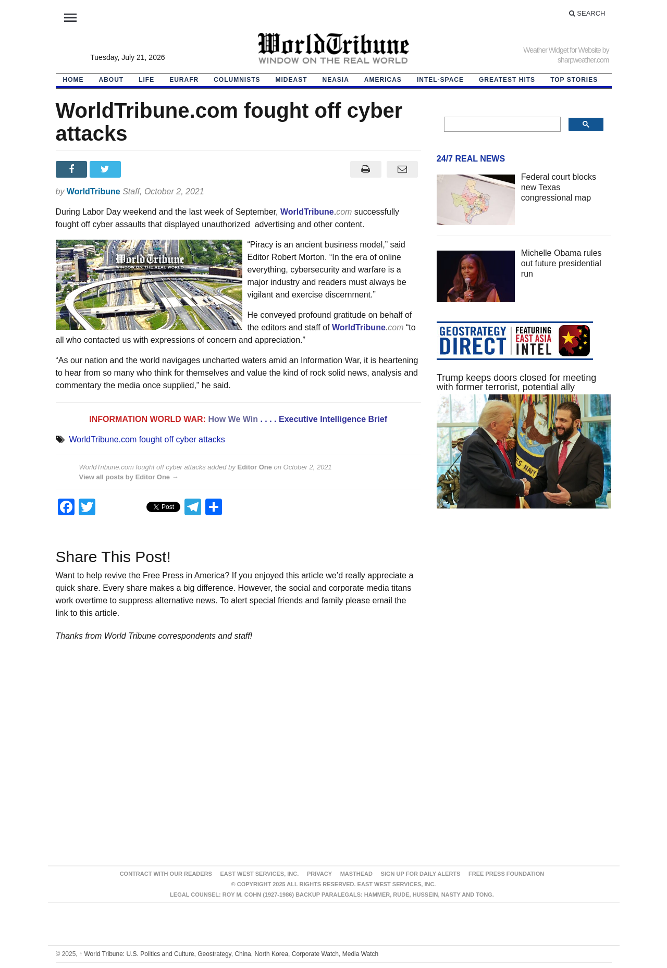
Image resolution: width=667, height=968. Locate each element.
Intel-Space (440, 79)
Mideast (291, 79)
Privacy (319, 874)
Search (587, 13)
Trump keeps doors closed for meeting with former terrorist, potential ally (516, 382)
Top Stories (574, 79)
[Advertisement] (524, 615)
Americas (383, 79)
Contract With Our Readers (166, 874)
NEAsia (336, 79)
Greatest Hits (507, 79)
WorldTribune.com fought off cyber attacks (147, 439)
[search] (501, 124)
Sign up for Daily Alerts (421, 874)
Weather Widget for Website (562, 50)
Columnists (237, 79)
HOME (73, 79)
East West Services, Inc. (259, 874)
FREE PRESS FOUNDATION (506, 874)
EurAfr (184, 79)
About (111, 79)
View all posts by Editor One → (129, 477)
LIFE (146, 79)
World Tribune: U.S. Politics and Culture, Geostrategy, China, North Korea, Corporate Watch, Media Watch (228, 954)
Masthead (356, 874)
